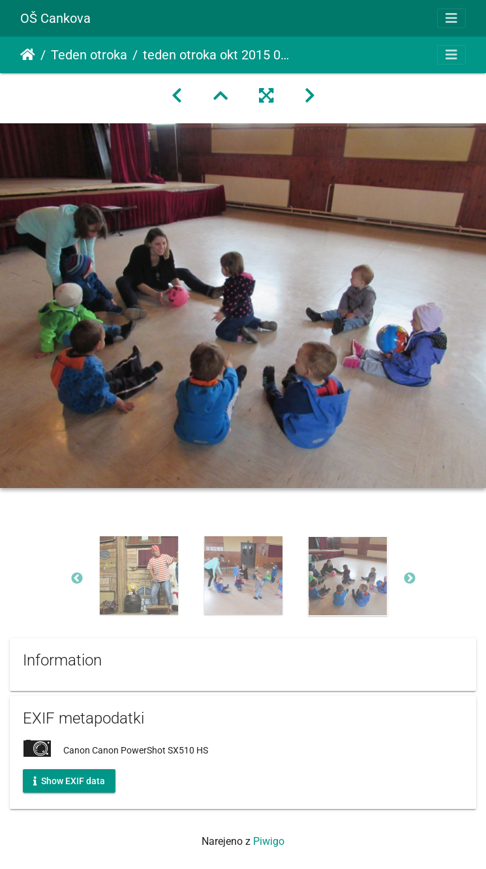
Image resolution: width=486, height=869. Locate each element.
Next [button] (409, 578)
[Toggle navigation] (451, 18)
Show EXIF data (69, 780)
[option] (139, 575)
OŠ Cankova (55, 18)
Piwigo (268, 841)
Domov (27, 55)
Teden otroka (89, 55)
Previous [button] (77, 578)
